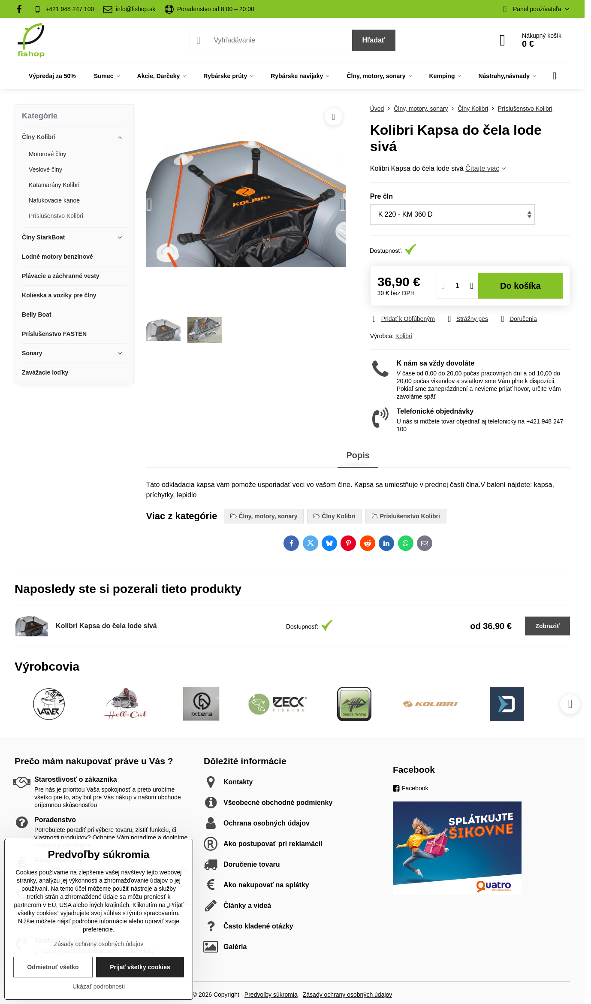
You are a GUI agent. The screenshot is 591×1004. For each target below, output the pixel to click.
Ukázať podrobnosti (98, 986)
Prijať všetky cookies (140, 967)
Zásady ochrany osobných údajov (347, 994)
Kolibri (403, 336)
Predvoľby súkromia (271, 994)
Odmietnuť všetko (52, 967)
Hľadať (373, 40)
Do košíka (520, 285)
